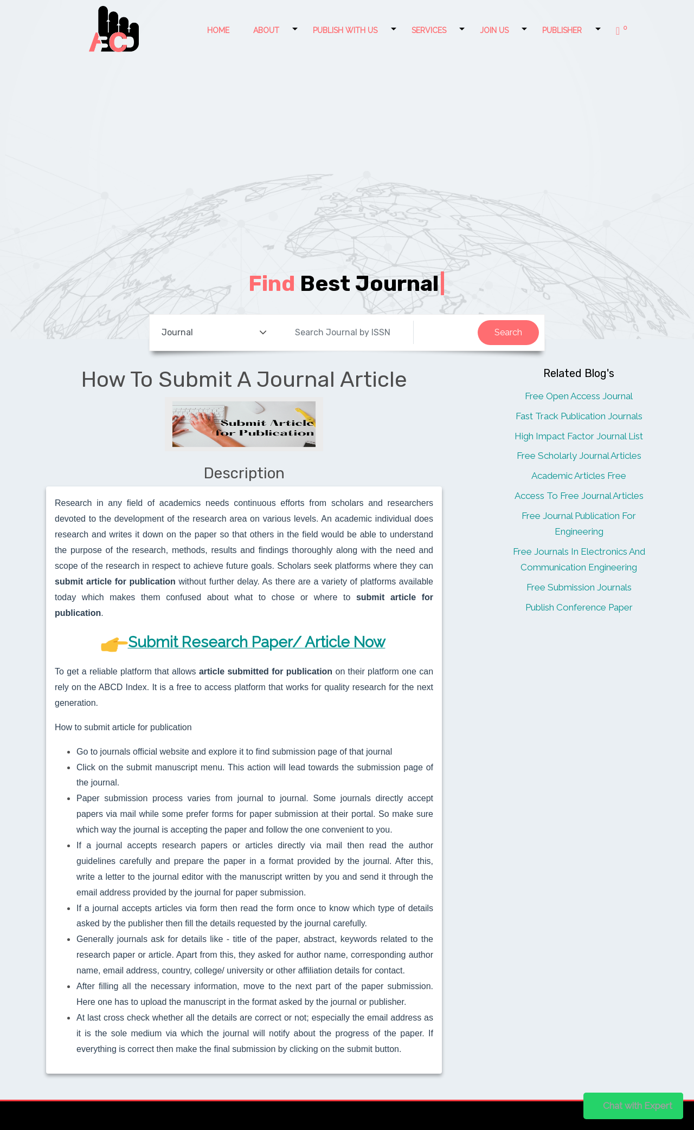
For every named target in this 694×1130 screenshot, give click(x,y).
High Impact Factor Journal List (579, 436)
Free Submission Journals (579, 587)
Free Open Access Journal (579, 396)
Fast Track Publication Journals (579, 416)
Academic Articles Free (578, 475)
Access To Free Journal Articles (579, 495)
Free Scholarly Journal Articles (579, 455)
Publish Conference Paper (579, 607)
